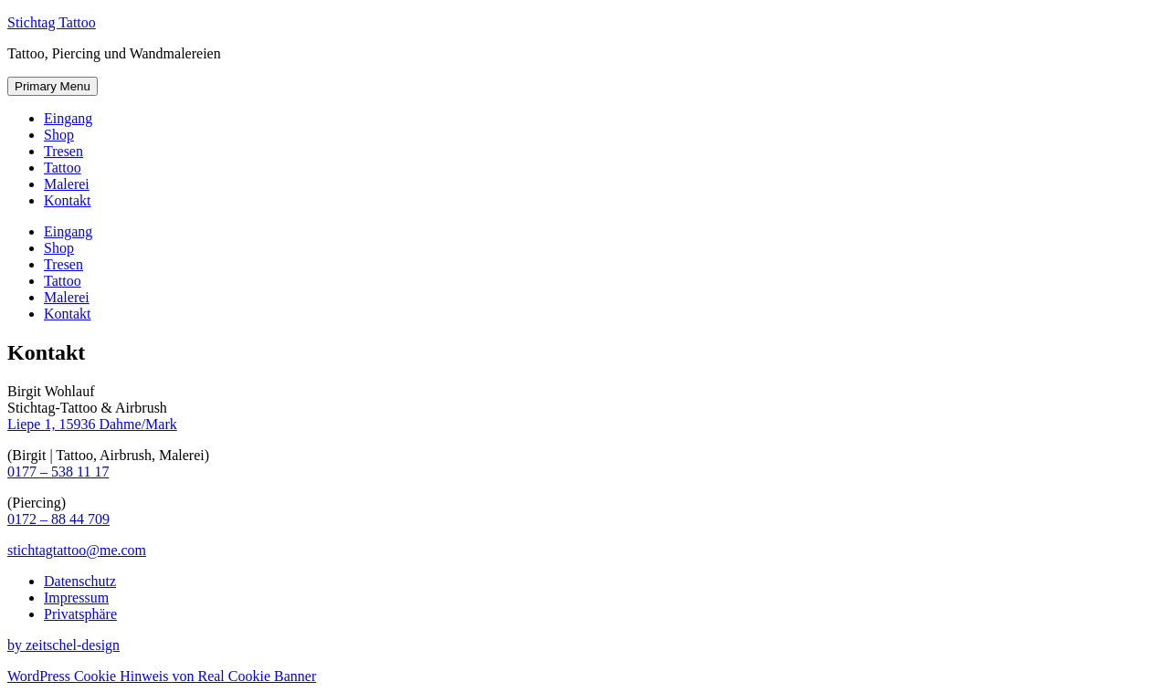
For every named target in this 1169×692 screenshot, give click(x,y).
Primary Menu (52, 86)
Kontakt (67, 200)
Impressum (76, 597)
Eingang (68, 118)
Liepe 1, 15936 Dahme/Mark (92, 424)
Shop (59, 134)
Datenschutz (80, 581)
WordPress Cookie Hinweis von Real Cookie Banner (161, 676)
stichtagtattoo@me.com (76, 550)
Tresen (63, 151)
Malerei (67, 184)
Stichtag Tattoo (51, 22)
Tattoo (62, 167)
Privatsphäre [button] (80, 614)
